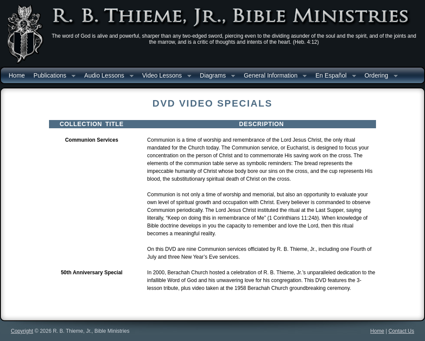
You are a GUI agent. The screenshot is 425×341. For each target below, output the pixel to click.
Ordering (379, 76)
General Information (273, 76)
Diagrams (215, 76)
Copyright (22, 331)
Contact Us (401, 331)
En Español (333, 76)
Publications (52, 76)
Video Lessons (164, 76)
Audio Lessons (106, 76)
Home (17, 75)
